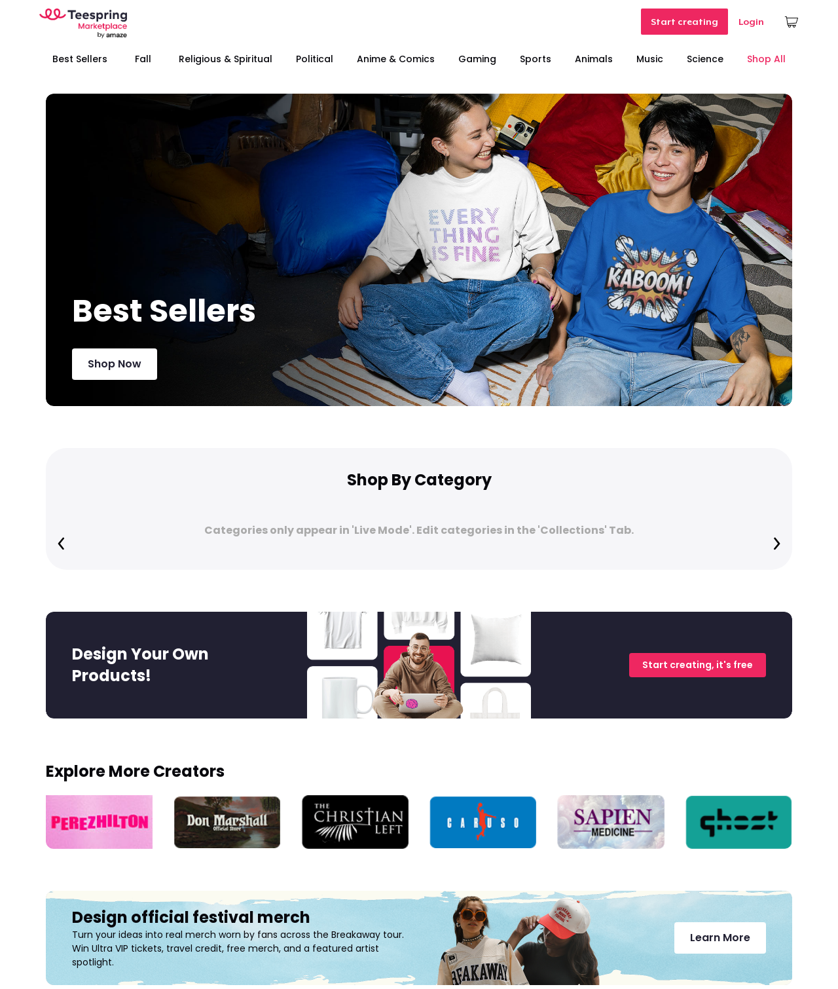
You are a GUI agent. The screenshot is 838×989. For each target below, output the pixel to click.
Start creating (684, 21)
